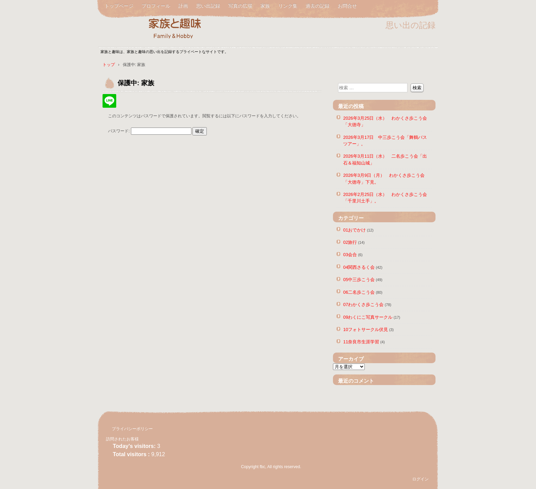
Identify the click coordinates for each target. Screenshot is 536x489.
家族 (265, 6)
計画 (183, 6)
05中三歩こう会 (359, 279)
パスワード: (149, 131)
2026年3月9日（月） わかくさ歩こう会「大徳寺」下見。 (384, 178)
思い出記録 (208, 6)
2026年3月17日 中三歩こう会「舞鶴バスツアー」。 (385, 140)
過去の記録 (318, 6)
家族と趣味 (179, 28)
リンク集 (287, 6)
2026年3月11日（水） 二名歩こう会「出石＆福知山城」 (385, 159)
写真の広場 (240, 6)
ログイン (420, 479)
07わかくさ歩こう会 (363, 304)
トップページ (119, 6)
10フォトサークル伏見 (365, 329)
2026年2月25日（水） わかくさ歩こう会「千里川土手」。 (385, 197)
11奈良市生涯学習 (361, 341)
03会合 (350, 254)
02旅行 (350, 242)
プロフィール (156, 6)
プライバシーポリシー (132, 428)
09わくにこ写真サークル (367, 317)
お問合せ (347, 6)
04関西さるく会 (359, 267)
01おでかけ (354, 230)
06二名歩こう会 (359, 292)
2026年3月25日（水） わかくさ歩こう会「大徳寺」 (385, 121)
